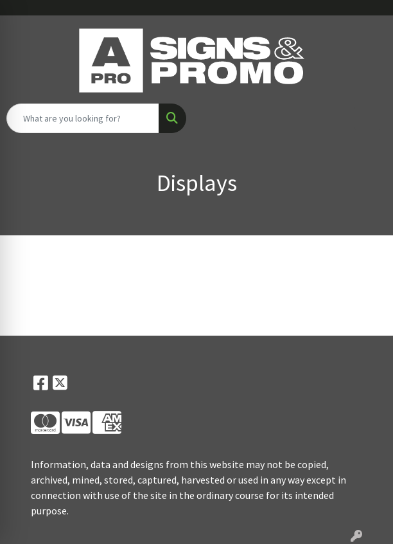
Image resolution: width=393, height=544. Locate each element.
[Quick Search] (82, 118)
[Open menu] (367, 118)
